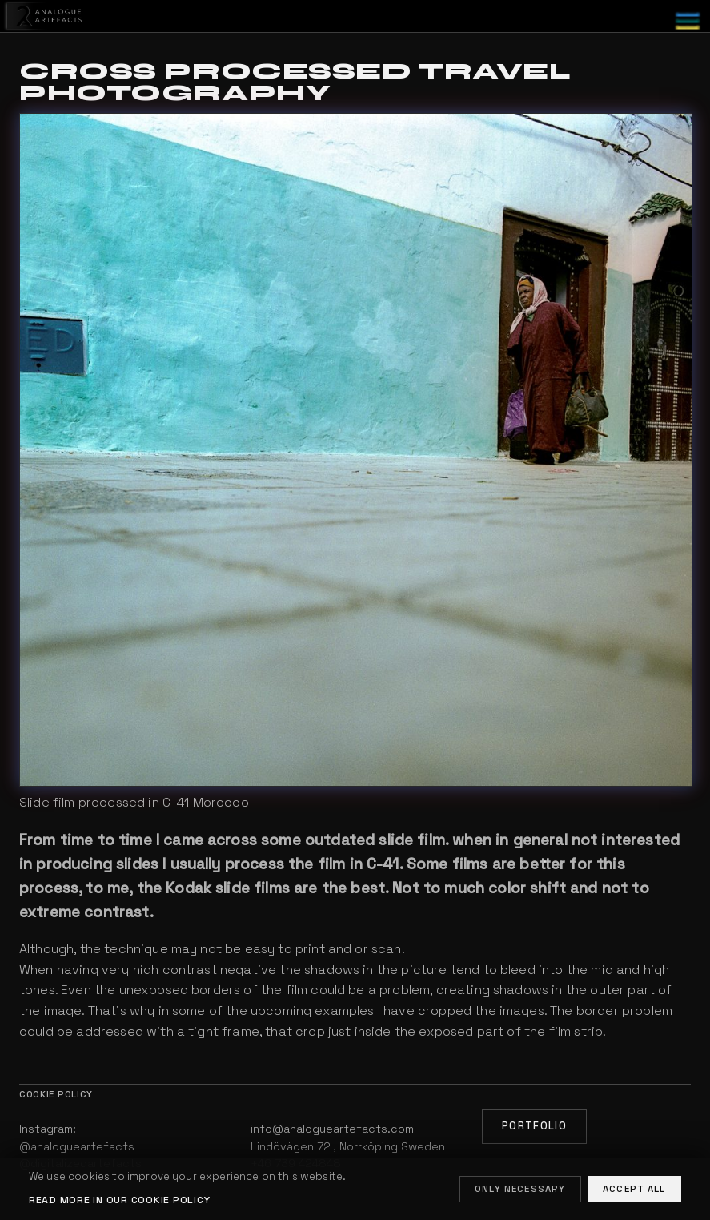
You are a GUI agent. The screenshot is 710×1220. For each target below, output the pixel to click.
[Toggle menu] (687, 21)
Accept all (634, 1188)
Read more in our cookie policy (119, 1200)
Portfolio (534, 1126)
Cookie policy (56, 1094)
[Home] (42, 16)
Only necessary (520, 1188)
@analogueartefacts (76, 1146)
